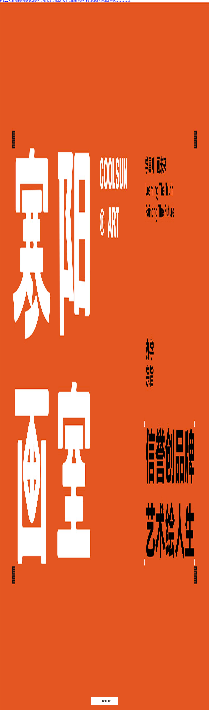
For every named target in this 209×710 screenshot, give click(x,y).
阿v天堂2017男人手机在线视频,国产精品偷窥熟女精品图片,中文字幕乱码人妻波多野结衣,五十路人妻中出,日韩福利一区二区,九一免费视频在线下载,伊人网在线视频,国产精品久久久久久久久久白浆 (65, 1)
